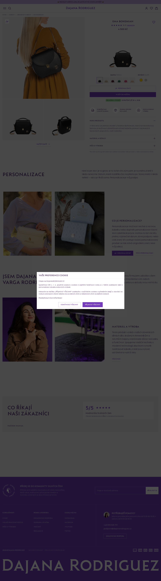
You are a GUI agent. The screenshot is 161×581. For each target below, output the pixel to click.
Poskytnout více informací (50, 298)
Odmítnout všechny (69, 305)
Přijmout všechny (92, 305)
